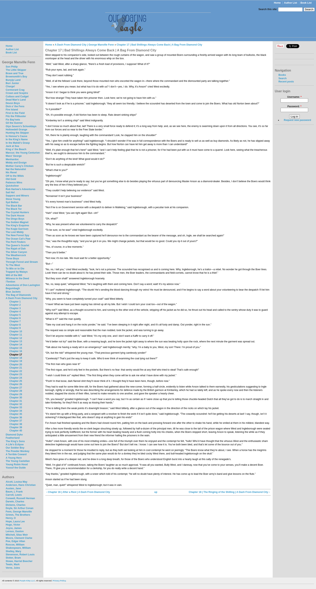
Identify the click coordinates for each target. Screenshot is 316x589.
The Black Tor (14, 209)
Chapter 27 (15, 387)
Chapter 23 (15, 374)
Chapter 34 (15, 410)
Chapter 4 (15, 311)
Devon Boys (13, 103)
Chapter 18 (15, 357)
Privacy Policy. (59, 581)
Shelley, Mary (13, 551)
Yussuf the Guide (16, 467)
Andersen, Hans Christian (21, 485)
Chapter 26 (15, 384)
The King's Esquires (17, 225)
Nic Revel (11, 172)
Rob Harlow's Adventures (20, 189)
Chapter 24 (15, 377)
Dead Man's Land (16, 99)
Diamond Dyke (14, 434)
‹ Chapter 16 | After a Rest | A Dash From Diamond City (78, 492)
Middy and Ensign (16, 162)
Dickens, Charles (15, 505)
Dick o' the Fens (15, 106)
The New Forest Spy (17, 235)
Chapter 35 (15, 414)
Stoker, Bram (13, 557)
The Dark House (15, 215)
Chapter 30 (15, 397)
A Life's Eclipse (15, 444)
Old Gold (11, 179)
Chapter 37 (15, 420)
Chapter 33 (15, 407)
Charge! (10, 86)
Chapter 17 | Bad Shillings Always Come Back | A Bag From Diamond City (159, 44)
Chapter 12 (15, 338)
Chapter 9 (15, 328)
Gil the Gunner (14, 123)
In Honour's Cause (16, 136)
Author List (290, 2)
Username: (294, 97)
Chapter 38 (15, 424)
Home (277, 2)
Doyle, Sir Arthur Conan (19, 508)
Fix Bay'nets (13, 119)
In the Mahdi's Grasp (18, 142)
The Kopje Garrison (17, 228)
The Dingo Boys (15, 218)
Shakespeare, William (18, 547)
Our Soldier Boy (15, 447)
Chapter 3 (15, 308)
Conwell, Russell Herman (20, 498)
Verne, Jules (13, 567)
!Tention (10, 281)
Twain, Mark (13, 564)
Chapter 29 (15, 394)
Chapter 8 (15, 324)
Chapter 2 (15, 304)
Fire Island (12, 109)
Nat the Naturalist (16, 169)
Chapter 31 (15, 401)
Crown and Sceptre (17, 93)
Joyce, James (14, 528)
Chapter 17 (15, 354)
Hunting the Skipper (17, 132)
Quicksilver (12, 185)
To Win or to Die (15, 268)
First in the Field (15, 113)
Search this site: (268, 9)
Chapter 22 (15, 371)
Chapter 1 (15, 301)
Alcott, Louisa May (16, 481)
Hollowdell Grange (16, 129)
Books (282, 75)
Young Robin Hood (17, 464)
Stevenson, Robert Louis (20, 554)
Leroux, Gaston (15, 531)
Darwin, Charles (15, 501)
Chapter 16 (15, 351)
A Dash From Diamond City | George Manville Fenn (84, 44)
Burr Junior (12, 83)
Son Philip (12, 66)
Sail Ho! (10, 192)
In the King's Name (17, 139)
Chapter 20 (15, 364)
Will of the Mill (14, 275)
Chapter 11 (15, 334)
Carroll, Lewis (14, 494)
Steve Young (13, 199)
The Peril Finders (16, 242)
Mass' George (14, 156)
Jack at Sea (12, 146)
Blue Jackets (13, 291)
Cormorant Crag (15, 89)
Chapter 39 (15, 427)
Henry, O (11, 518)
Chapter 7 (15, 321)
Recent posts (286, 81)
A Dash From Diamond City (21, 298)
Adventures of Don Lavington (23, 285)
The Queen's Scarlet (17, 245)
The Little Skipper (16, 70)
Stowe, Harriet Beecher (19, 561)
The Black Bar (14, 205)
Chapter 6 (15, 318)
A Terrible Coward (16, 454)
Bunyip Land (13, 80)
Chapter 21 (15, 367)
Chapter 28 (15, 391)
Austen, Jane (13, 488)
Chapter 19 (15, 361)
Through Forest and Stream (22, 262)
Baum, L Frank (14, 491)
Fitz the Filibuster (16, 116)
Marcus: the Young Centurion (23, 152)
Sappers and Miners (17, 195)
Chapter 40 (15, 430)
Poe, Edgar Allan (15, 541)
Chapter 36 (15, 417)
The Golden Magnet (17, 222)
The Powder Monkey (17, 451)
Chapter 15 (15, 348)
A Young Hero (14, 457)
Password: (294, 106)
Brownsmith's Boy (16, 76)
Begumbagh (13, 288)
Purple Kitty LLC (27, 581)
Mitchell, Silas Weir (17, 534)
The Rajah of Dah (16, 248)
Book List (306, 2)
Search (283, 78)
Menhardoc (12, 159)
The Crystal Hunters (17, 212)
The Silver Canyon (16, 252)
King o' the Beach (16, 149)
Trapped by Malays (17, 271)
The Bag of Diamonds (18, 295)
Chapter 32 (15, 404)
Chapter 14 (15, 344)
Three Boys (12, 258)
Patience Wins (14, 182)
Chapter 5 (15, 315)
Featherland (13, 437)
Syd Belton (12, 202)
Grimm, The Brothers (18, 514)
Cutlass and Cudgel (17, 96)
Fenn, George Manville (19, 511)
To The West (13, 265)
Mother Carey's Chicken (19, 166)
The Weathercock (16, 255)
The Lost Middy (15, 232)
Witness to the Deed (17, 278)
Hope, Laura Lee (15, 521)
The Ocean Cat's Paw (18, 238)
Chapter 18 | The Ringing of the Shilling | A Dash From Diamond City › (229, 492)
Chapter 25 (15, 381)
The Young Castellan (18, 461)
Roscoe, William (15, 544)
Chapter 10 (15, 331)
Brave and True (14, 73)
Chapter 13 (15, 341)
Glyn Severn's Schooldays (21, 126)
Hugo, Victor (13, 524)
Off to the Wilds (15, 176)
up (155, 492)
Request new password (297, 120)
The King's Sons (15, 441)
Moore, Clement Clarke (19, 538)
